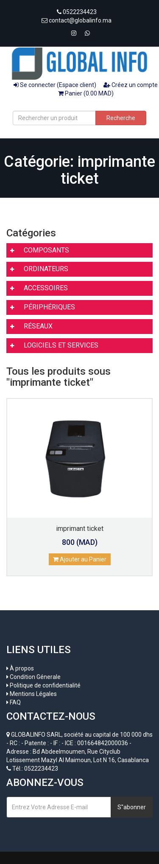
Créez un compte (130, 84)
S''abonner (131, 807)
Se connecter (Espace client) (55, 84)
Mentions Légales (33, 693)
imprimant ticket (79, 529)
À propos (22, 668)
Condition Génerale (35, 676)
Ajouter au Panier (79, 559)
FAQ (15, 702)
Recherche (120, 118)
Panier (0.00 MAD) (86, 93)
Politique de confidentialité (45, 685)
